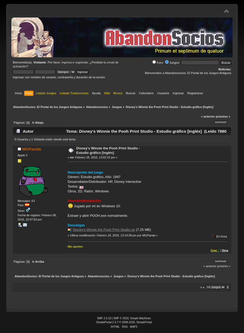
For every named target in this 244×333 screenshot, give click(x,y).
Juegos (172, 62)
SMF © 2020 (121, 318)
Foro (157, 62)
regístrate (81, 62)
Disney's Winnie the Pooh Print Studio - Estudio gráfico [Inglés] (108, 150)
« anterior (208, 116)
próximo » (223, 116)
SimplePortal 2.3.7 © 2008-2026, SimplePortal (124, 322)
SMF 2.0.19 (104, 318)
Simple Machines (140, 318)
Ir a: (202, 287)
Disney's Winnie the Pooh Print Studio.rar (104, 230)
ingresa (67, 62)
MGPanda (31, 149)
